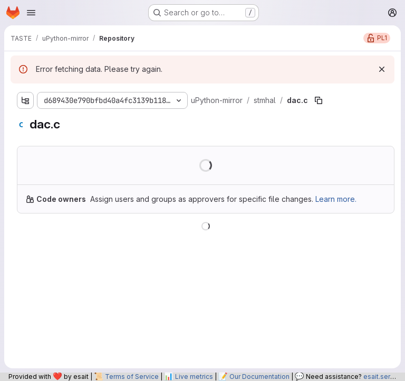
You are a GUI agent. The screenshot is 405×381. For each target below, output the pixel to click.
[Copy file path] (318, 100)
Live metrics (194, 376)
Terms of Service (132, 376)
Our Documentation (259, 376)
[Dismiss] (381, 69)
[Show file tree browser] (25, 100)
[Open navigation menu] (31, 12)
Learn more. (335, 198)
